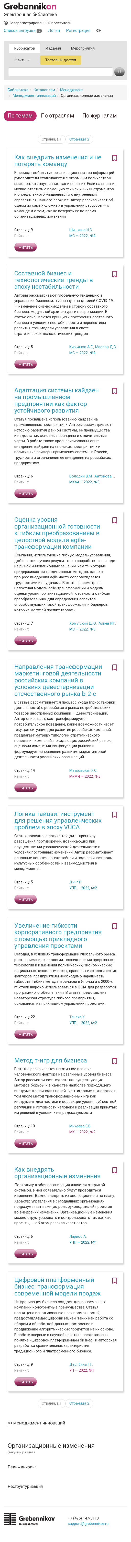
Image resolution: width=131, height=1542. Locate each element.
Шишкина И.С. (81, 230)
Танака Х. (77, 1017)
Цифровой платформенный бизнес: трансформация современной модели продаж (57, 1286)
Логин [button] (54, 30)
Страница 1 (52, 139)
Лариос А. (78, 1236)
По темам (20, 115)
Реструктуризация (25, 1487)
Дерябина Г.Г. (81, 1364)
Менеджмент (71, 90)
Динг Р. (75, 882)
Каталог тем (44, 90)
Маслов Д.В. (106, 347)
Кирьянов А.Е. (81, 347)
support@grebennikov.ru (88, 1523)
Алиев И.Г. (107, 623)
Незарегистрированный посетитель (37, 23)
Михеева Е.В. (80, 1126)
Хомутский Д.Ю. (83, 623)
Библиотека (18, 90)
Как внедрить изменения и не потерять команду (57, 161)
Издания (53, 48)
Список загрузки (23, 30)
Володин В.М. (81, 476)
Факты (22, 60)
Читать (25, 247)
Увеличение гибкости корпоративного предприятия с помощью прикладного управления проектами (58, 935)
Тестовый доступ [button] (60, 60)
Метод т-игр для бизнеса (50, 1060)
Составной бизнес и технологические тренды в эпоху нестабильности (53, 280)
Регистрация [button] (78, 30)
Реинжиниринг (22, 1467)
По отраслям (57, 115)
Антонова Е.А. (106, 476)
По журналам (99, 115)
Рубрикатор (24, 48)
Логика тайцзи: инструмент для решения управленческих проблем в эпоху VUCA (58, 820)
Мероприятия (83, 48)
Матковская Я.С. (83, 770)
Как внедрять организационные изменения (57, 1173)
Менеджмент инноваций (34, 95)
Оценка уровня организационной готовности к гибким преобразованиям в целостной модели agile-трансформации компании (57, 533)
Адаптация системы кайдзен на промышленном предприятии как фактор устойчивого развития (56, 400)
